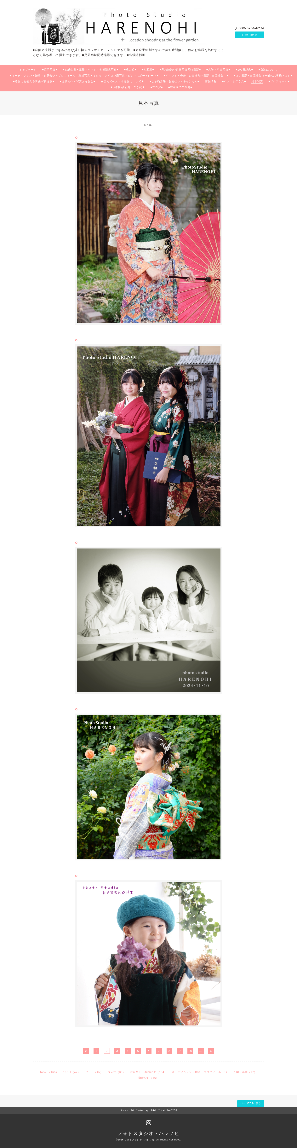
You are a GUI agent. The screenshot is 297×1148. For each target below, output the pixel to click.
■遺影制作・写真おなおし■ (77, 81)
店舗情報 (211, 81)
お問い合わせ (249, 34)
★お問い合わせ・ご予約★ (127, 87)
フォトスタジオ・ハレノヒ (148, 1133)
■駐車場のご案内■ (180, 87)
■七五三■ (148, 69)
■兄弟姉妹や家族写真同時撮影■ (180, 69)
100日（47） (71, 1072)
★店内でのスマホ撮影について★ (122, 81)
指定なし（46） (148, 1077)
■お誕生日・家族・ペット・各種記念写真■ (91, 69)
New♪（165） (49, 1072)
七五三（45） (94, 1072)
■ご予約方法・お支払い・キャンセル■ (175, 81)
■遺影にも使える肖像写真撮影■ (33, 81)
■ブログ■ (157, 87)
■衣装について (268, 69)
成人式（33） (117, 1072)
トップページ (28, 69)
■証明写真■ (49, 69)
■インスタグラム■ (234, 81)
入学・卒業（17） (245, 1072)
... (200, 1051)
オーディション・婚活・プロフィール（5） (200, 1072)
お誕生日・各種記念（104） (148, 1072)
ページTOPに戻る (251, 1103)
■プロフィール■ (278, 81)
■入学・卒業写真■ (218, 69)
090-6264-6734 (251, 28)
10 (190, 1051)
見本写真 (257, 81)
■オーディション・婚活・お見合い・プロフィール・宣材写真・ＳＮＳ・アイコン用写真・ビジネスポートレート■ (84, 75)
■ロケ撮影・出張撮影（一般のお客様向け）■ (263, 75)
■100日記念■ (244, 69)
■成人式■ (130, 69)
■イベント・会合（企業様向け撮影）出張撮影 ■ (196, 75)
